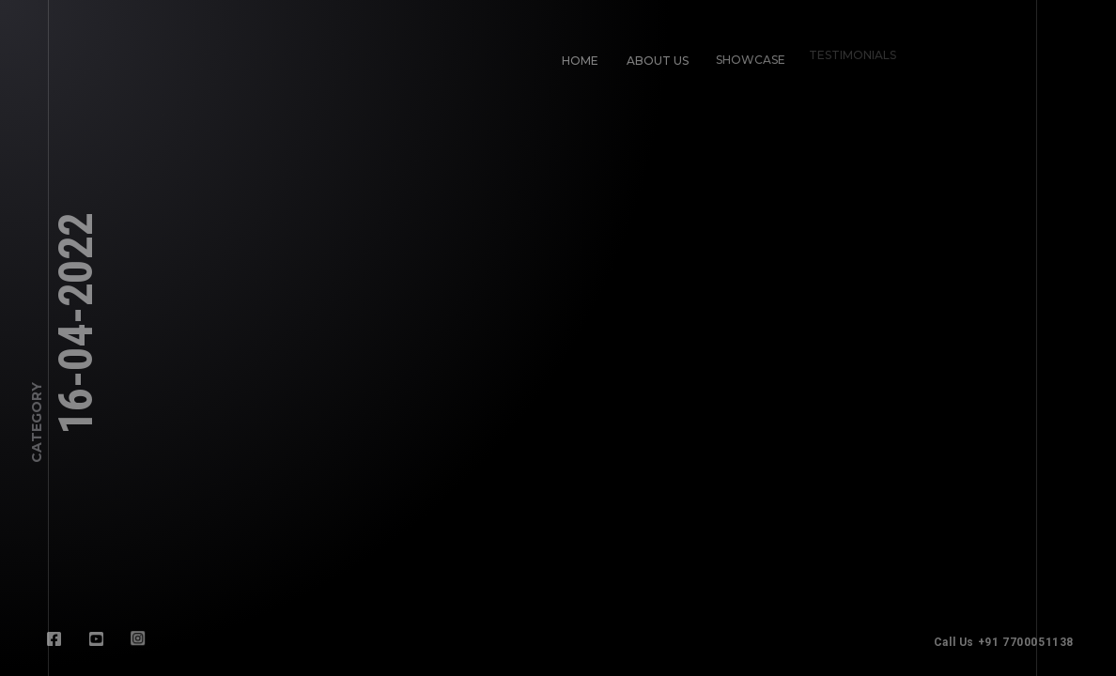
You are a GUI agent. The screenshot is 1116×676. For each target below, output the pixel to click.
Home (580, 61)
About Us (658, 61)
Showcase (747, 56)
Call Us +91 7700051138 (1009, 642)
